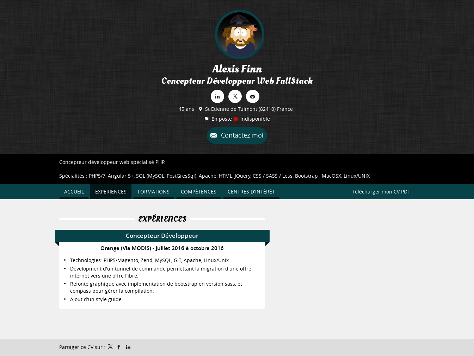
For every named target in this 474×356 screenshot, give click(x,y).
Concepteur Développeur (162, 235)
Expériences (162, 219)
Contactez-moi (241, 135)
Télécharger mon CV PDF (381, 191)
